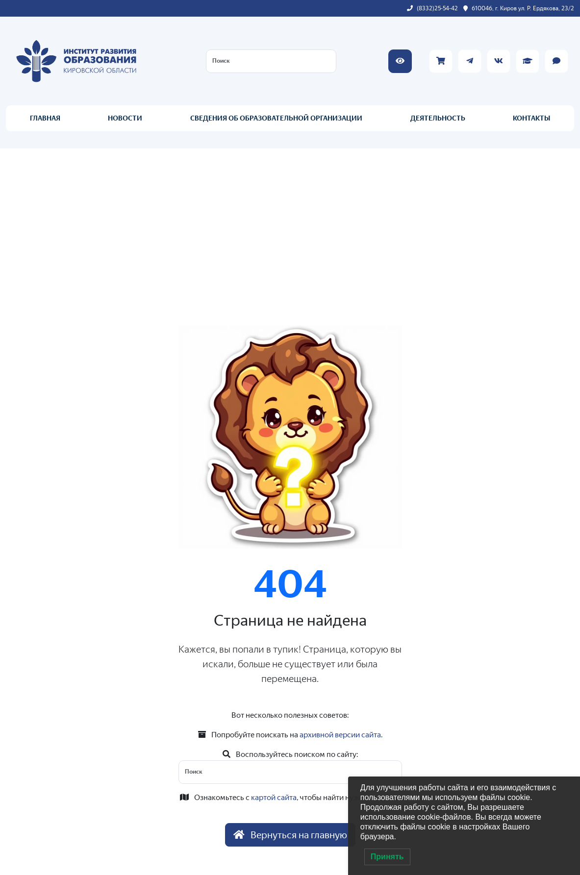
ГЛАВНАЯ (45, 118)
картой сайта (274, 797)
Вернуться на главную (290, 835)
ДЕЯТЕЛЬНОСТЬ (437, 118)
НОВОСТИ (125, 118)
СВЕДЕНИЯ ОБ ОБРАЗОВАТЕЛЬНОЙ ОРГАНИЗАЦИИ (276, 118)
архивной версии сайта (340, 734)
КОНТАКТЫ (531, 118)
